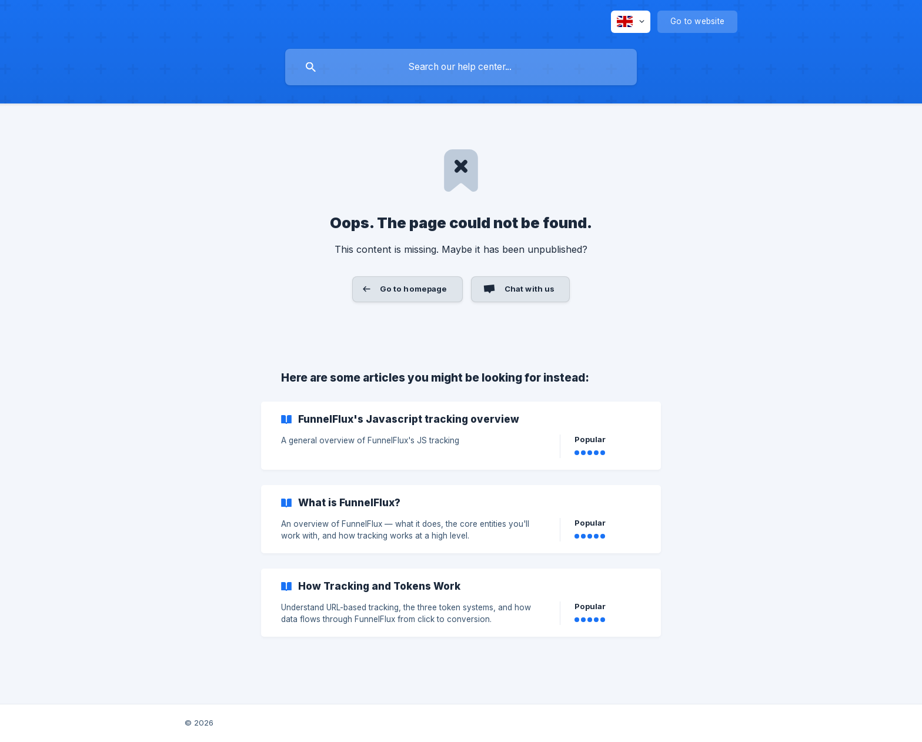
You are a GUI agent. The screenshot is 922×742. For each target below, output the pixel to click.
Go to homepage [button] (413, 288)
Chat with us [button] (530, 288)
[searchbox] (461, 67)
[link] (461, 436)
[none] (630, 22)
